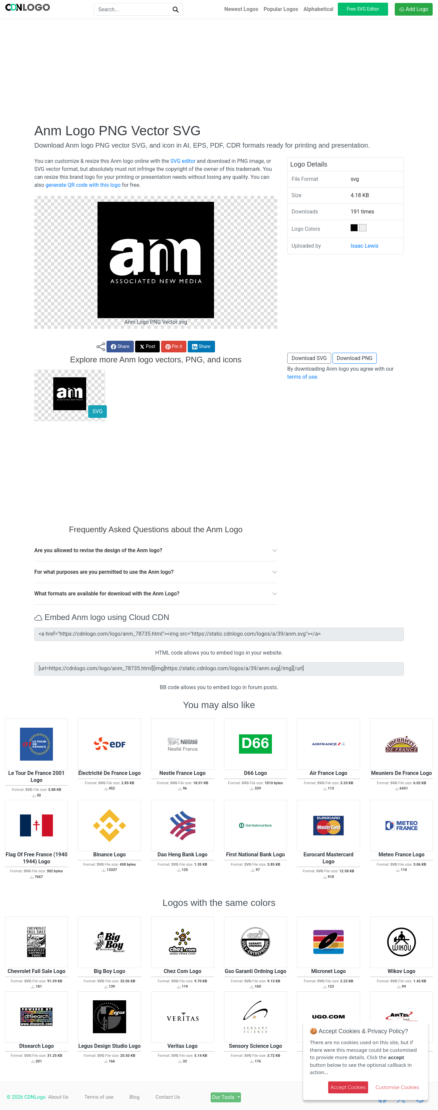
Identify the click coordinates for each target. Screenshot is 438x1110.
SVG (98, 411)
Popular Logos (281, 9)
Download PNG (355, 358)
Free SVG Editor (363, 9)
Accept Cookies (348, 1087)
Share (120, 346)
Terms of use (99, 1097)
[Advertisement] (219, 70)
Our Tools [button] (225, 1097)
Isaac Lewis (364, 246)
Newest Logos (241, 9)
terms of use (302, 377)
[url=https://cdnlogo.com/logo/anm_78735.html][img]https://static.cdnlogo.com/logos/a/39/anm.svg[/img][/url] (219, 669)
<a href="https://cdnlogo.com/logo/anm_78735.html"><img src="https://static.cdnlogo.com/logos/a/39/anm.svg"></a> (219, 634)
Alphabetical (318, 9)
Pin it (173, 346)
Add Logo (413, 9)
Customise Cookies (397, 1087)
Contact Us (168, 1097)
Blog (135, 1097)
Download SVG (309, 358)
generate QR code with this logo (83, 185)
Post (147, 346)
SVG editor (182, 161)
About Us (58, 1097)
